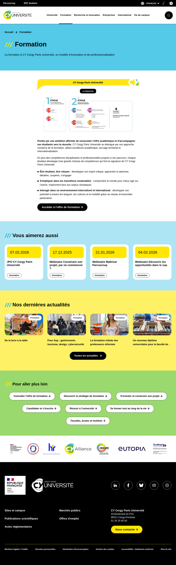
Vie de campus (142, 15)
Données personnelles (45, 549)
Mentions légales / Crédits (16, 549)
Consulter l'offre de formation (32, 396)
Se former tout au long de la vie (130, 408)
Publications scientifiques (21, 518)
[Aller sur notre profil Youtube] (154, 485)
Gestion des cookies (105, 549)
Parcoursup (9, 3)
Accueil (9, 32)
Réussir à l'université (83, 408)
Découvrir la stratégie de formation (85, 396)
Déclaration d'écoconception (75, 549)
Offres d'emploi (69, 518)
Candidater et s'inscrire (41, 408)
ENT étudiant (30, 3)
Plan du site (166, 549)
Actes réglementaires (18, 526)
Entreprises (109, 15)
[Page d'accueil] (23, 15)
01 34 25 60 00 (119, 520)
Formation (65, 15)
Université (52, 15)
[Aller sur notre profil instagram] (167, 485)
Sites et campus (15, 510)
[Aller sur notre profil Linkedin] (115, 485)
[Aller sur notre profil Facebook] (128, 485)
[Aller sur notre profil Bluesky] (141, 485)
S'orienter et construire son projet (141, 396)
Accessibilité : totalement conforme (137, 549)
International (124, 15)
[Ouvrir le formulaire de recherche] (169, 15)
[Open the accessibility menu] (171, 3)
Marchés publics (69, 510)
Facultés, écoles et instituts (88, 420)
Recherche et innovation (87, 15)
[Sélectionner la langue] (152, 3)
